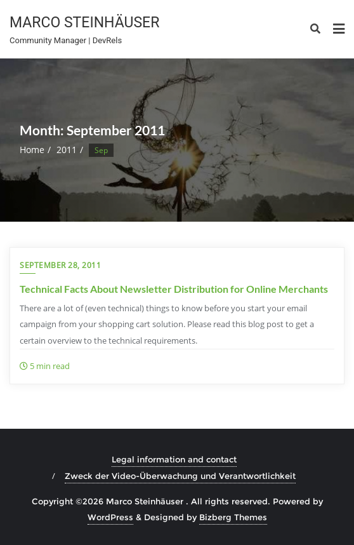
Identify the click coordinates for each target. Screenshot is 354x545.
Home (32, 150)
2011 (66, 150)
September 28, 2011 (60, 265)
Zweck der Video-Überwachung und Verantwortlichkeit (180, 476)
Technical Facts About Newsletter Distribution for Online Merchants (174, 289)
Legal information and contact (174, 459)
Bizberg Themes (233, 517)
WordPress (110, 517)
